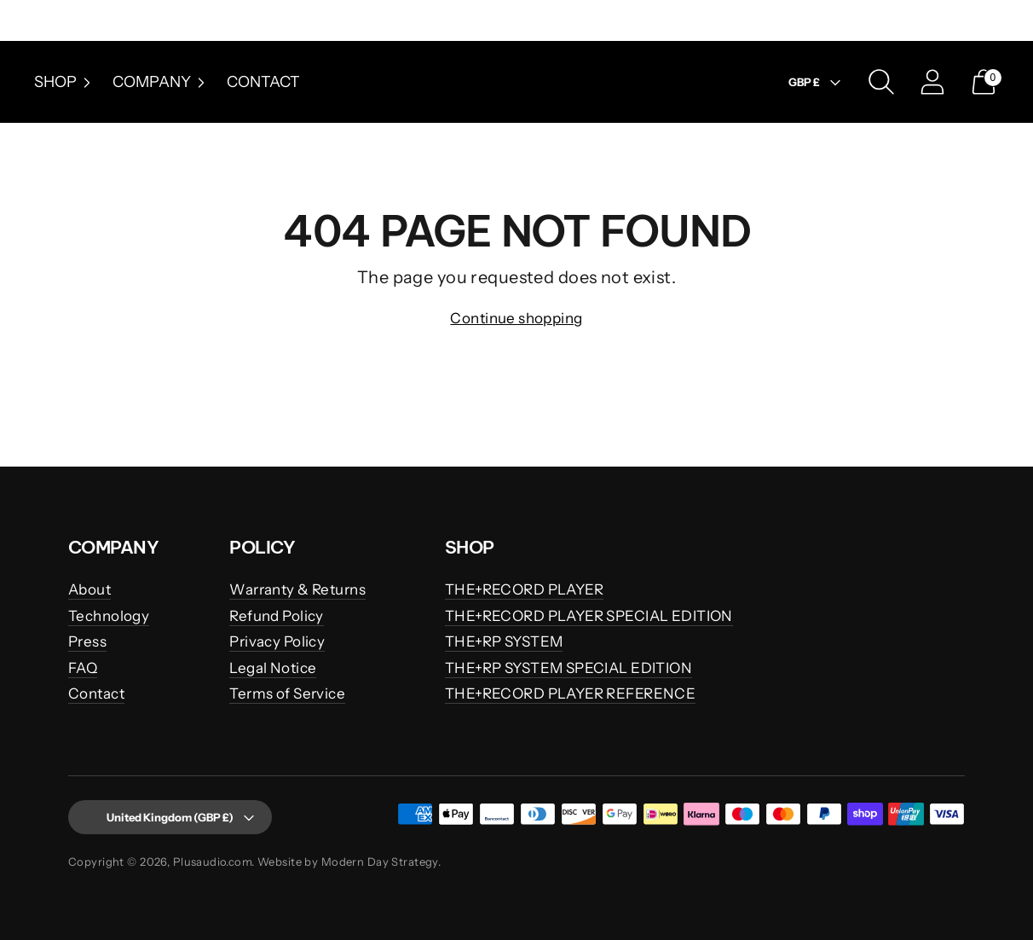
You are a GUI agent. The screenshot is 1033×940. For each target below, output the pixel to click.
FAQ (82, 667)
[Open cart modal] (983, 82)
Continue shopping (516, 318)
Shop (64, 82)
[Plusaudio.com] (516, 82)
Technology (108, 615)
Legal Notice (272, 667)
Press (87, 641)
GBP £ (816, 82)
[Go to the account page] (932, 82)
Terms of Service (287, 693)
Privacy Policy (277, 641)
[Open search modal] (881, 82)
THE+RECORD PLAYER (524, 589)
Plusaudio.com (212, 861)
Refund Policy (276, 615)
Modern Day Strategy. (381, 861)
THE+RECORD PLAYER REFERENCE (570, 693)
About (89, 589)
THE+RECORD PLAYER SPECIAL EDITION (589, 615)
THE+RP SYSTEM (504, 641)
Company (161, 82)
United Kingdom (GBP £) (166, 817)
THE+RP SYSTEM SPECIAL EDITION (568, 667)
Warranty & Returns (297, 589)
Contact (263, 82)
